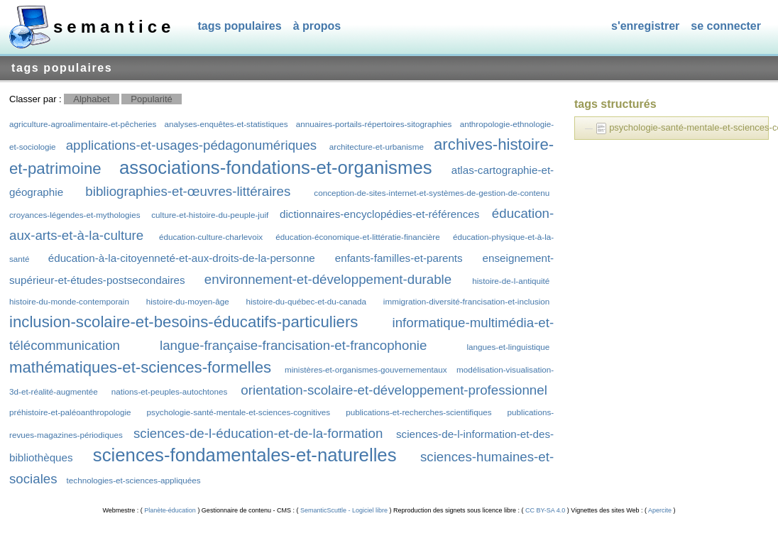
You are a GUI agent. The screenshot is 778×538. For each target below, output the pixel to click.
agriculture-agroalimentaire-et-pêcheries (82, 123)
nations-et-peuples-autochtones (169, 391)
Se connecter (726, 26)
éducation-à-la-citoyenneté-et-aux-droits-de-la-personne (181, 258)
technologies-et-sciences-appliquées (134, 480)
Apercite (660, 510)
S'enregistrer (645, 26)
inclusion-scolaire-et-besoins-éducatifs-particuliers (183, 322)
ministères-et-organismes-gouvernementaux (366, 369)
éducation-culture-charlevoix (211, 236)
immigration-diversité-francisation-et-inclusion (466, 301)
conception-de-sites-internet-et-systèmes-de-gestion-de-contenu (431, 192)
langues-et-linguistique (507, 346)
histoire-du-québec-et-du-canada (306, 301)
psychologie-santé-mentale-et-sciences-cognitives (239, 412)
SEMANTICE (114, 26)
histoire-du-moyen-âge (187, 301)
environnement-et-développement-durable (327, 279)
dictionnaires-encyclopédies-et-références (379, 214)
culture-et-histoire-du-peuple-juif (209, 214)
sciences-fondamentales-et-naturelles (245, 455)
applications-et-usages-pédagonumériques (191, 145)
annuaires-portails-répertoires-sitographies (374, 123)
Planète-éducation (170, 510)
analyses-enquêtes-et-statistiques (225, 123)
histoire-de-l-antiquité (510, 280)
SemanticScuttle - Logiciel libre (343, 510)
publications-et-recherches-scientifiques (418, 412)
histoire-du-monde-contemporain (69, 301)
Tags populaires (239, 26)
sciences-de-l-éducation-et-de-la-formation (258, 433)
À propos (317, 26)
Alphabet (91, 99)
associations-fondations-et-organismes (275, 167)
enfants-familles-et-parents (399, 258)
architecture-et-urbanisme (376, 146)
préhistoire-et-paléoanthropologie (70, 412)
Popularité (151, 99)
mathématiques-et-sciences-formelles (140, 367)
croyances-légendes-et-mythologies (75, 214)
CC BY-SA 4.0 (545, 510)
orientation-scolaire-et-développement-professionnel (394, 390)
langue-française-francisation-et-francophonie (293, 345)
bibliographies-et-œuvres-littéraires (187, 191)
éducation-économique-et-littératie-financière (357, 236)
